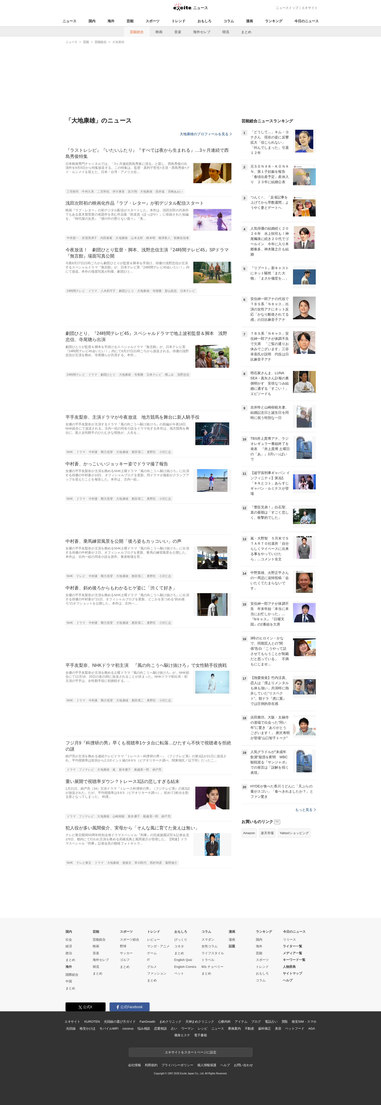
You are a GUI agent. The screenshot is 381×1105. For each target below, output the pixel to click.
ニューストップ (287, 8)
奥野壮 (151, 452)
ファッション (156, 973)
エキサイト (310, 8)
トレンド (178, 21)
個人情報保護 (206, 1065)
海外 (111, 21)
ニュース (69, 21)
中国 (69, 981)
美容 (278, 1028)
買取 (285, 1021)
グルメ (152, 967)
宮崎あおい (175, 191)
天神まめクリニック (199, 1021)
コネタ (179, 946)
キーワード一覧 (294, 960)
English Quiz (183, 960)
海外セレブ (201, 32)
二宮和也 (103, 191)
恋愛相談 (160, 1028)
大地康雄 (146, 191)
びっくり (180, 939)
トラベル (208, 960)
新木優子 (125, 769)
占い (174, 1028)
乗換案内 (234, 1028)
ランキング (273, 21)
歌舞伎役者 (181, 238)
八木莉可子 (108, 291)
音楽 (177, 32)
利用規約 (151, 1065)
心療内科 (224, 1021)
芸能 (130, 21)
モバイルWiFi (108, 1028)
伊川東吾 (118, 191)
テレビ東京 (83, 863)
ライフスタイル (213, 953)
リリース (289, 939)
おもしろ (204, 21)
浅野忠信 (183, 374)
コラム (229, 21)
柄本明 (150, 238)
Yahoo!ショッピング (294, 833)
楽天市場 (267, 833)
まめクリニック (170, 1021)
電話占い (271, 1021)
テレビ (80, 576)
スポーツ (152, 21)
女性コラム (210, 946)
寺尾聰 (157, 291)
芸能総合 (137, 32)
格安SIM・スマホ (304, 1021)
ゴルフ (125, 960)
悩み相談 (143, 1028)
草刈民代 (140, 863)
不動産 (249, 1028)
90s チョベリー (213, 967)
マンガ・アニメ (158, 946)
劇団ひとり (126, 291)
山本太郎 (137, 238)
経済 (69, 946)
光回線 (71, 1028)
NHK (70, 452)
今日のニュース (306, 21)
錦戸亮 (157, 769)
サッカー (126, 953)
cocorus (128, 1028)
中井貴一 (73, 238)
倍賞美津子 (89, 238)
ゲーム (152, 953)
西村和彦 (156, 863)
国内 (92, 21)
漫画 (249, 21)
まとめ (246, 32)
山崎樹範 (118, 816)
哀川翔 (132, 191)
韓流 (225, 32)
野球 (123, 946)
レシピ (202, 1028)
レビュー (153, 939)
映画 (159, 32)
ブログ (256, 1021)
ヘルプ (287, 980)
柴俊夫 (126, 863)
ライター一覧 (292, 946)
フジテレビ (86, 769)
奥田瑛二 (137, 452)
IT (148, 960)
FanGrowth (147, 1021)
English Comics (185, 967)
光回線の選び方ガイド (120, 1021)
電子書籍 (200, 1035)
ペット (179, 973)
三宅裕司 (73, 191)
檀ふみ (169, 374)
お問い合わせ (243, 1065)
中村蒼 (93, 452)
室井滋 (160, 191)
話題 (232, 946)
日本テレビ (187, 291)
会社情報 (134, 1065)
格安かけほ (87, 1028)
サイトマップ (292, 973)
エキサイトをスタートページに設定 (190, 1052)
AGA (311, 1028)
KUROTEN (92, 1021)
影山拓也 (171, 291)
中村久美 (88, 191)
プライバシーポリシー (177, 1065)
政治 (69, 953)
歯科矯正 (264, 1028)
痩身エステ (182, 1035)
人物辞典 (289, 967)
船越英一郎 (141, 769)
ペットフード (294, 1028)
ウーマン (187, 1028)
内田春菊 (106, 238)
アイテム (241, 1021)
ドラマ (92, 291)
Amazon (249, 833)
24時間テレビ (76, 291)
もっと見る (305, 810)
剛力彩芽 (107, 452)
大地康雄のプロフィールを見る (206, 134)
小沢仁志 (165, 452)
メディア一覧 (292, 953)
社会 (69, 939)
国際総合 (72, 974)
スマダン (208, 939)
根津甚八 (164, 238)
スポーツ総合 (129, 939)
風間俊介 (171, 863)
